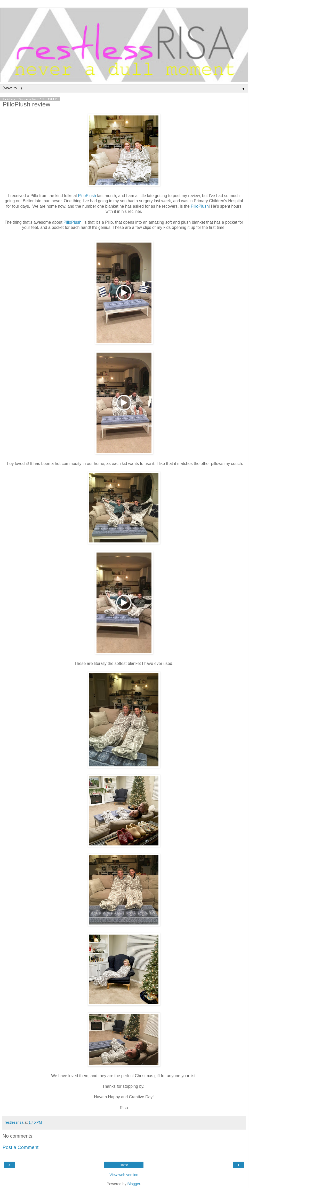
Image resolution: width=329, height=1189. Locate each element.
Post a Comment (20, 1147)
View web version (123, 1175)
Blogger (133, 1184)
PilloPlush (87, 195)
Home (124, 1165)
